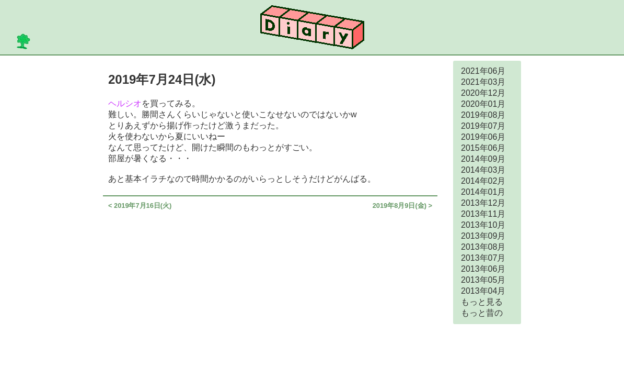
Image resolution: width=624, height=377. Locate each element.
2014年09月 (483, 158)
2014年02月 (483, 180)
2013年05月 (483, 279)
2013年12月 (483, 202)
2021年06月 (483, 70)
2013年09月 (483, 235)
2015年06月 (483, 147)
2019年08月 (483, 114)
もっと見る (482, 301)
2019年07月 (483, 125)
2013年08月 (483, 246)
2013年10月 (483, 224)
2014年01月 (483, 191)
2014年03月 (483, 169)
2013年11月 (483, 213)
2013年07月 (483, 257)
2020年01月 (483, 103)
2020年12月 (483, 92)
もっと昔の (482, 312)
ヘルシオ (125, 103)
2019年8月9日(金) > (402, 205)
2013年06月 (483, 268)
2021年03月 (483, 81)
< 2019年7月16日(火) (139, 205)
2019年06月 (483, 136)
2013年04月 (483, 290)
